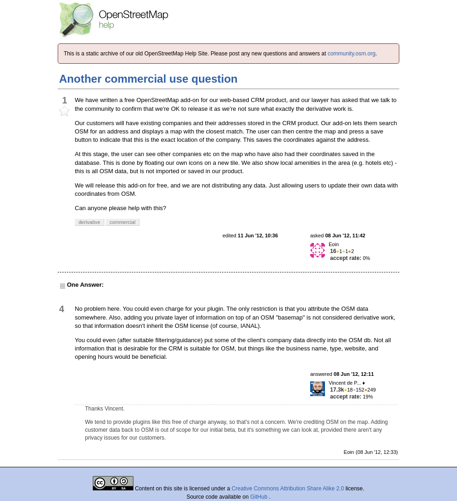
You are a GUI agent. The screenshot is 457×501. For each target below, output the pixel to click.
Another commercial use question (148, 78)
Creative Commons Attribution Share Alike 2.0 (288, 488)
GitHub (259, 497)
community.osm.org (352, 53)
